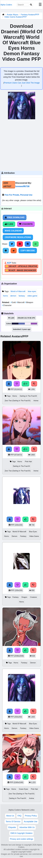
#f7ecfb (28, 323)
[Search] (31, 5)
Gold (13, 302)
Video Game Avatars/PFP (15, 17)
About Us (10, 816)
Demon (14, 536)
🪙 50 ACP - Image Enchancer (21, 270)
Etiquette (12, 827)
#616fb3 (21, 323)
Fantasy (23, 536)
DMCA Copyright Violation (21, 833)
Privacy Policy (31, 816)
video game (32, 296)
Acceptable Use (30, 821)
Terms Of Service (13, 821)
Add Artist (7, 185)
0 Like (9, 224)
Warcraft (20, 302)
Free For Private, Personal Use (18, 195)
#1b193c (15, 323)
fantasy (22, 296)
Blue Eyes (33, 532)
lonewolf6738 (22, 186)
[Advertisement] (21, 144)
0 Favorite (26, 224)
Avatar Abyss (12, 15)
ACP (9, 263)
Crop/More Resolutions (18, 237)
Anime (35, 401)
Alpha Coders (6, 5)
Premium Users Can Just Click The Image (22, 83)
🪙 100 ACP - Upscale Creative (21, 266)
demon (13, 296)
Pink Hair (28, 461)
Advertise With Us (27, 827)
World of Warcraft (18, 291)
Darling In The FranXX (28, 396)
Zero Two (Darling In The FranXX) (18, 401)
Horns (14, 396)
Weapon (29, 302)
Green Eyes (23, 789)
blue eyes (32, 291)
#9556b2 (34, 323)
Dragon (24, 597)
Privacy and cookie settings (21, 839)
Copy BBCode (28, 250)
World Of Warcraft (19, 532)
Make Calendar (13, 231)
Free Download (14, 217)
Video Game (34, 536)
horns (5, 296)
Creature (33, 597)
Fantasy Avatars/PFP (30, 15)
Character (7, 305)
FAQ (19, 816)
